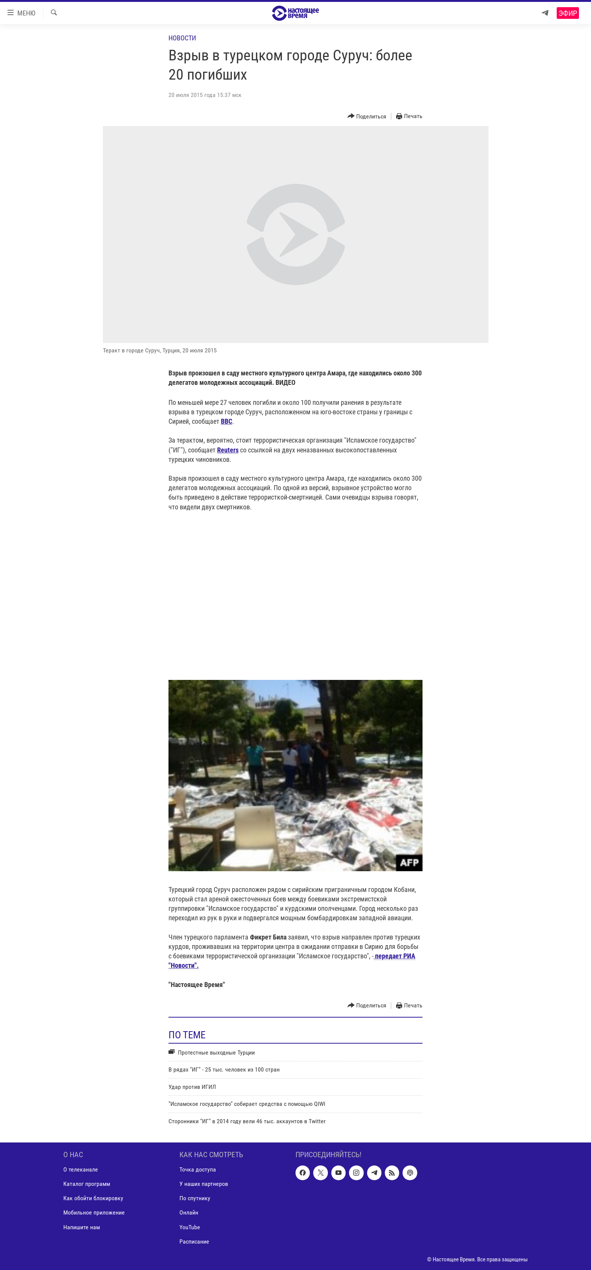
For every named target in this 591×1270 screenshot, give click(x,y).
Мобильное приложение (94, 1212)
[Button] (367, 116)
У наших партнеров (203, 1183)
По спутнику (194, 1198)
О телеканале (80, 1169)
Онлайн (188, 1212)
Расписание (194, 1241)
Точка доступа (197, 1169)
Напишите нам (81, 1226)
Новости (182, 38)
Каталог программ (86, 1183)
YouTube (189, 1226)
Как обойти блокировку (93, 1198)
